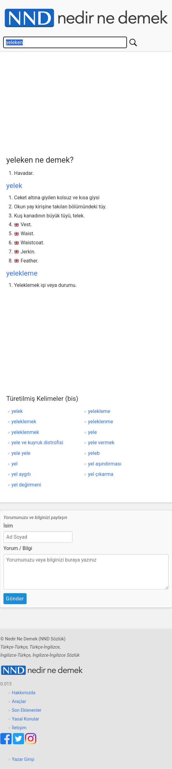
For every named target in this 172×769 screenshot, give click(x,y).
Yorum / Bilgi (17, 548)
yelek (14, 185)
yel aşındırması (104, 464)
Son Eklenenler (26, 710)
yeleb (93, 453)
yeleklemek (24, 422)
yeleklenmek (25, 432)
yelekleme (22, 273)
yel (15, 464)
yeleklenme (100, 422)
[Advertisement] (89, 102)
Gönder (15, 599)
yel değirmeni (26, 485)
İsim (8, 526)
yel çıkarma (100, 474)
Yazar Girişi (23, 759)
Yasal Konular (25, 719)
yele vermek (101, 443)
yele (92, 432)
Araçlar (19, 701)
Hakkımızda (23, 692)
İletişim (19, 728)
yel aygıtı (21, 474)
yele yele (21, 453)
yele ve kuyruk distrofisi (37, 443)
